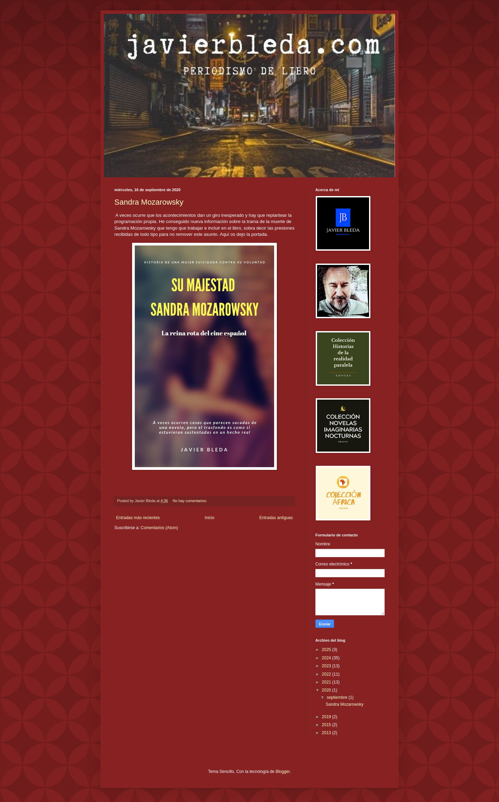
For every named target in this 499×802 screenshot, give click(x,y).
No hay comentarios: (190, 501)
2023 (327, 665)
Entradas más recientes (138, 517)
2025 (327, 649)
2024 (327, 658)
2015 (327, 724)
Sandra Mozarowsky (148, 202)
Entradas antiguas (276, 517)
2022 (327, 674)
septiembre (338, 697)
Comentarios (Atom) (159, 527)
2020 (327, 690)
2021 (327, 682)
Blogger (282, 771)
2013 (327, 732)
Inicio (210, 517)
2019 (327, 716)
